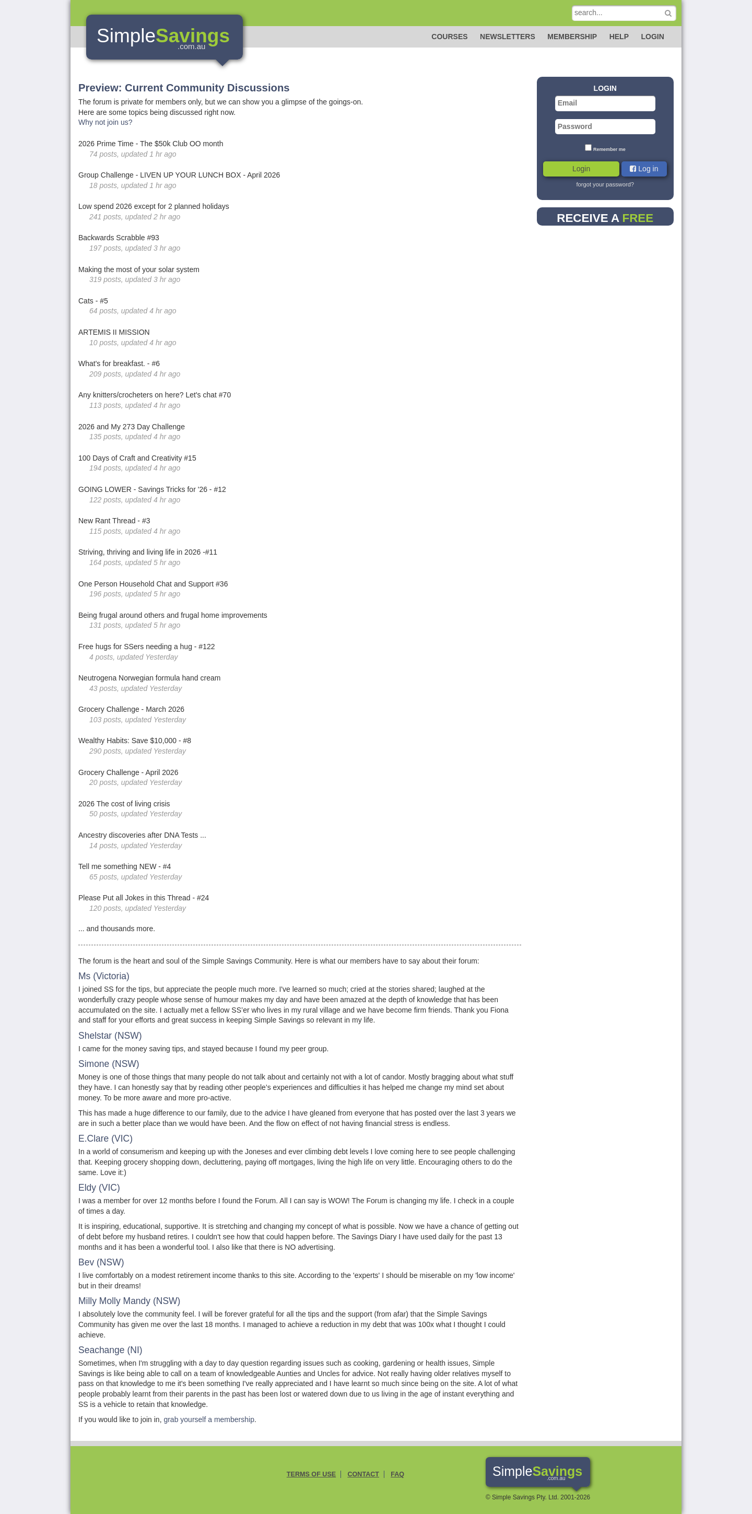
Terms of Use (311, 1474)
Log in (644, 169)
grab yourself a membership (208, 1419)
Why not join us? (105, 122)
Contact (363, 1474)
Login (652, 36)
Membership (572, 36)
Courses (449, 36)
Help (619, 36)
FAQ (397, 1474)
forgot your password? (605, 184)
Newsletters (507, 36)
